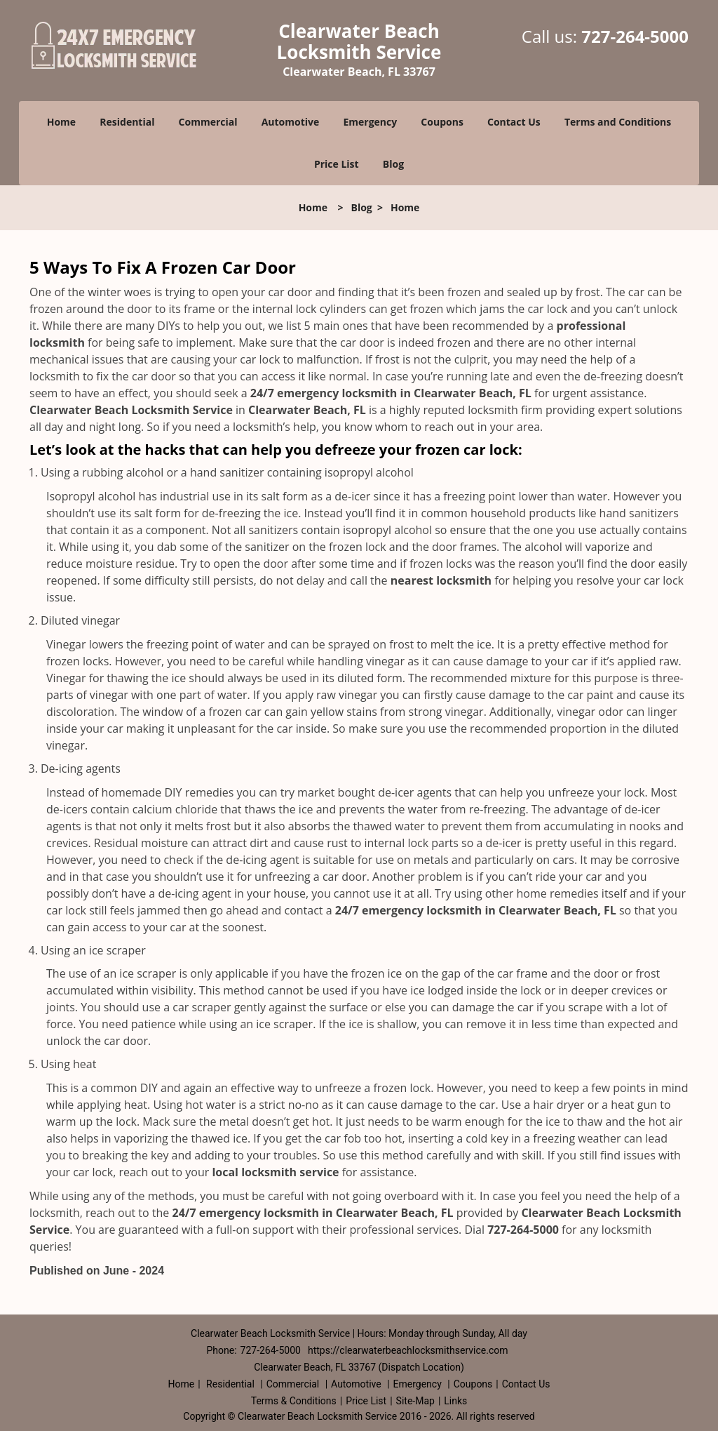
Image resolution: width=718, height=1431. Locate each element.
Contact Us (514, 121)
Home (61, 121)
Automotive (291, 121)
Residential (127, 121)
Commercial (208, 121)
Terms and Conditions (617, 121)
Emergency (370, 121)
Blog (393, 164)
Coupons (442, 121)
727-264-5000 (635, 36)
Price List (336, 164)
